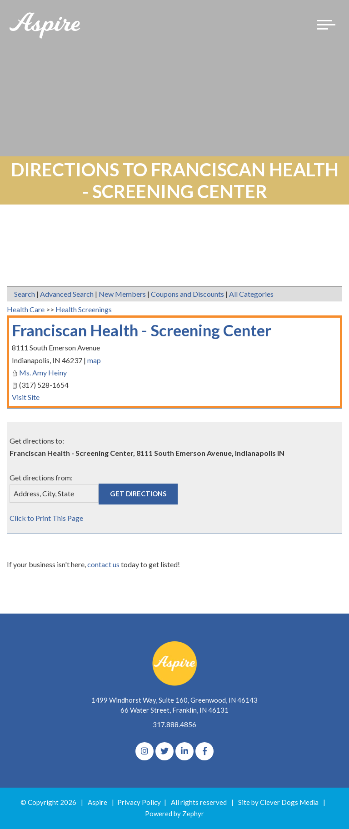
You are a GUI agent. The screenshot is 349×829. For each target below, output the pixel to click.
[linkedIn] (184, 751)
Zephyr (193, 813)
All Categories (251, 294)
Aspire (97, 802)
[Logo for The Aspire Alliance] (45, 25)
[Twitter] (164, 751)
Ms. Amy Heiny (43, 372)
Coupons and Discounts (187, 294)
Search (24, 294)
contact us (103, 564)
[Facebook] (204, 751)
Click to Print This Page (46, 518)
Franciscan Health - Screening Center (141, 330)
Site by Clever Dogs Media (278, 802)
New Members (122, 294)
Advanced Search (67, 294)
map (94, 360)
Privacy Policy (139, 802)
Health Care (26, 309)
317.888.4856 (174, 724)
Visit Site (26, 397)
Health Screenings (83, 309)
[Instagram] (144, 751)
